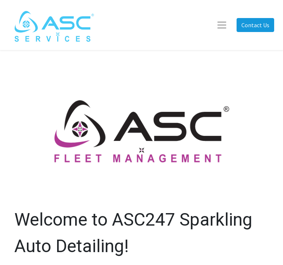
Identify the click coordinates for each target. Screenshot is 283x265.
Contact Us (255, 25)
